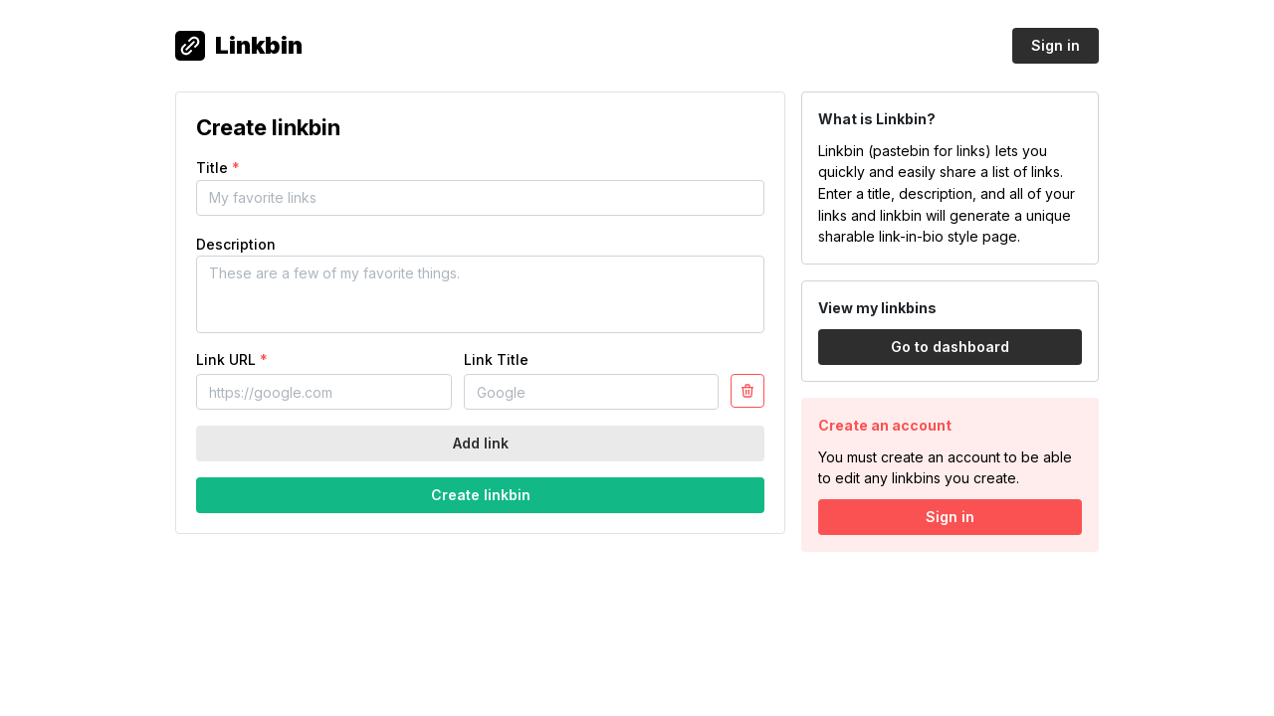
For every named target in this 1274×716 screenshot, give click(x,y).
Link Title (496, 359)
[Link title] (592, 392)
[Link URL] (324, 392)
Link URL (232, 359)
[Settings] (747, 391)
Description (236, 244)
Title (218, 167)
